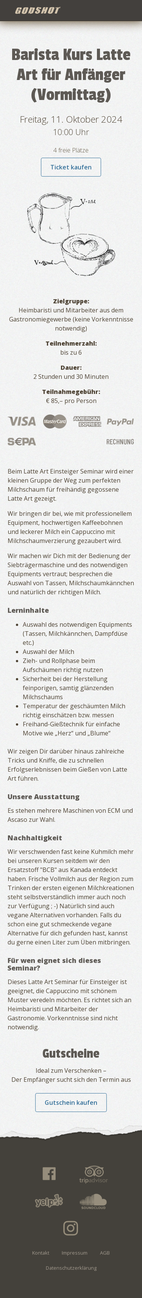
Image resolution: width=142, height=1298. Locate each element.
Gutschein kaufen (71, 1102)
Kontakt (40, 1252)
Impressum (74, 1252)
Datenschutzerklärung (71, 1267)
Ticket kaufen (71, 167)
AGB (105, 1252)
